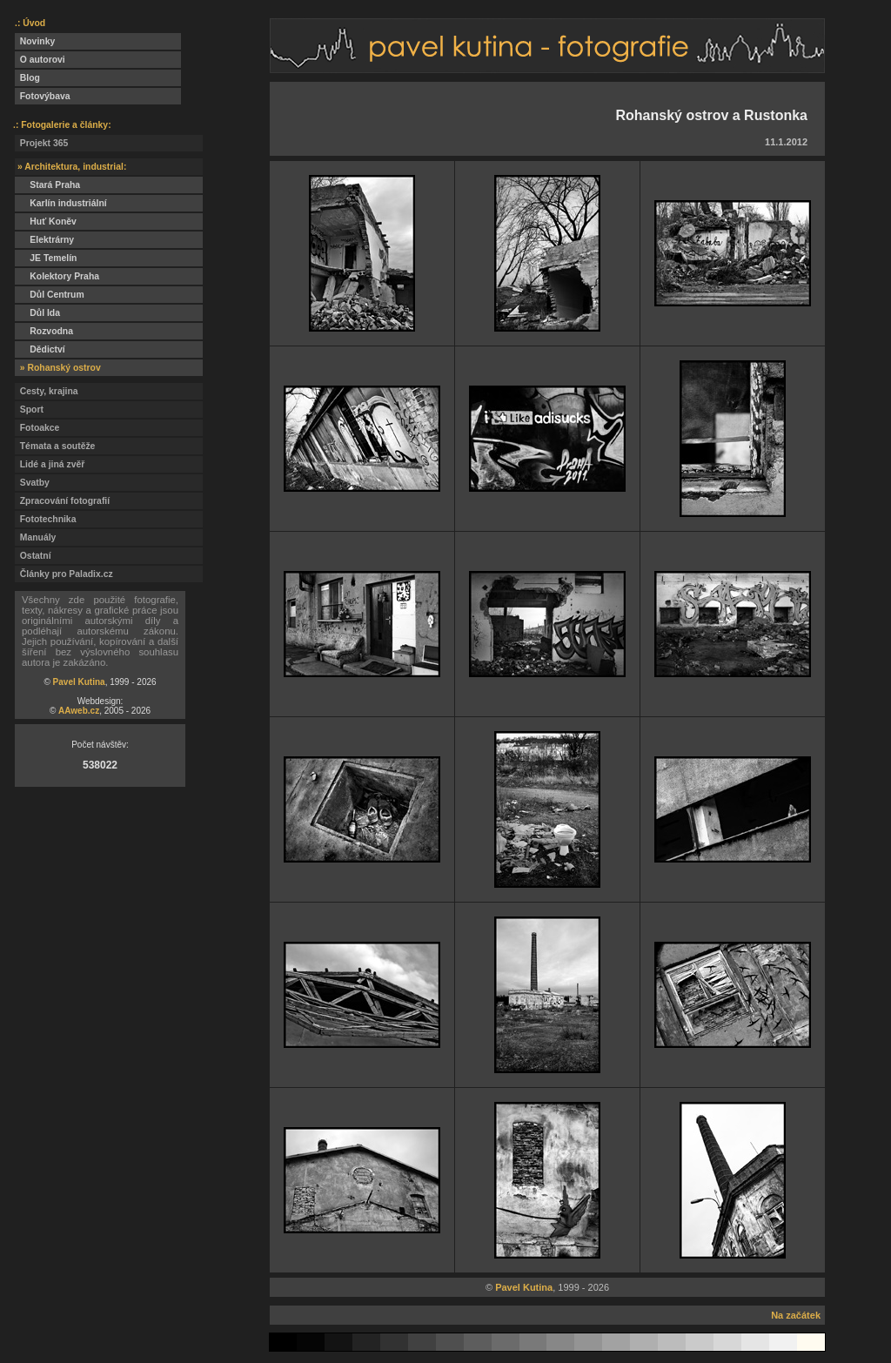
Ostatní (33, 556)
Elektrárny (44, 240)
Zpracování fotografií (62, 501)
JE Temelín (46, 258)
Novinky (35, 41)
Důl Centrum (49, 294)
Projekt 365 (41, 143)
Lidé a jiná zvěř (49, 464)
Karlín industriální (61, 203)
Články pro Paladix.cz (64, 574)
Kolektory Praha (57, 276)
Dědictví (40, 349)
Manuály (35, 537)
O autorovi (40, 59)
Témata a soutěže (55, 446)
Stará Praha (47, 185)
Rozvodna (44, 331)
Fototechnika (45, 519)
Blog (27, 78)
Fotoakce (37, 428)
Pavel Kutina (79, 682)
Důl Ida (37, 313)
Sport (29, 409)
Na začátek (796, 1315)
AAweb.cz (78, 710)
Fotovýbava (42, 96)
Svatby (32, 482)
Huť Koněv (46, 221)
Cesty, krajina (46, 391)
